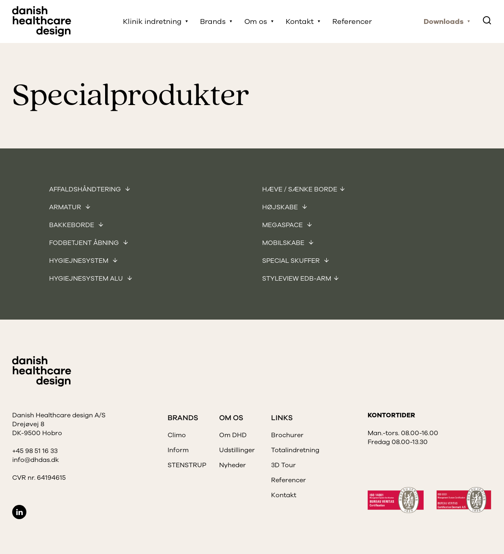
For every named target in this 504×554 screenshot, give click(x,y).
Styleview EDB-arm (296, 278)
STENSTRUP (187, 465)
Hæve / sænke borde (299, 189)
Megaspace (283, 225)
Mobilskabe (284, 242)
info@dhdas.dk (35, 459)
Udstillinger (237, 450)
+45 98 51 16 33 (35, 451)
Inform (178, 450)
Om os (255, 21)
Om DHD (233, 435)
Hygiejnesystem (79, 260)
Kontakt (300, 21)
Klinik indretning (152, 21)
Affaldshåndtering (86, 189)
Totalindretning (295, 450)
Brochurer (287, 435)
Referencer (352, 21)
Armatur (66, 207)
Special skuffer (291, 260)
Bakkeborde (72, 225)
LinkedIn (19, 512)
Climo (177, 435)
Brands (213, 21)
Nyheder (232, 465)
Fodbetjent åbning (85, 242)
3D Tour (283, 465)
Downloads (443, 21)
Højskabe (280, 207)
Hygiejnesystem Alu (87, 278)
